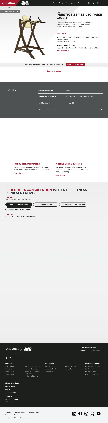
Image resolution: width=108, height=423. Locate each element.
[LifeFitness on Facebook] (80, 414)
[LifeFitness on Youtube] (99, 414)
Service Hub (89, 369)
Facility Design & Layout (93, 366)
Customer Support (45, 204)
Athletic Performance (32, 366)
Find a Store (10, 386)
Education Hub (90, 371)
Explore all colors (54, 71)
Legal (7, 390)
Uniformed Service (31, 376)
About (7, 380)
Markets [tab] (53, 3)
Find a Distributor (12, 383)
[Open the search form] (93, 3)
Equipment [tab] (63, 3)
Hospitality (8, 369)
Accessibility (10, 393)
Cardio (47, 366)
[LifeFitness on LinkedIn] (74, 414)
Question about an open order (19, 209)
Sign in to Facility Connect (12, 400)
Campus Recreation (32, 369)
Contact (80, 3)
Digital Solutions (70, 366)
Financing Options (91, 374)
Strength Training (51, 369)
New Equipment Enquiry (19, 204)
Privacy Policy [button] (34, 412)
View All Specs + (63, 50)
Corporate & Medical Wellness (32, 372)
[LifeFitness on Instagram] (86, 414)
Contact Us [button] (9, 412)
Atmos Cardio (69, 369)
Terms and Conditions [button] (13, 415)
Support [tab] (72, 3)
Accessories (49, 371)
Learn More (18, 173)
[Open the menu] (102, 3)
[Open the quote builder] (98, 3)
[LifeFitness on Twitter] (92, 414)
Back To (8, 7)
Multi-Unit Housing (11, 371)
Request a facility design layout (73, 204)
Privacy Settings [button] (21, 412)
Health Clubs (9, 366)
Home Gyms (9, 374)
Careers (8, 396)
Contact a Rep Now (75, 64)
